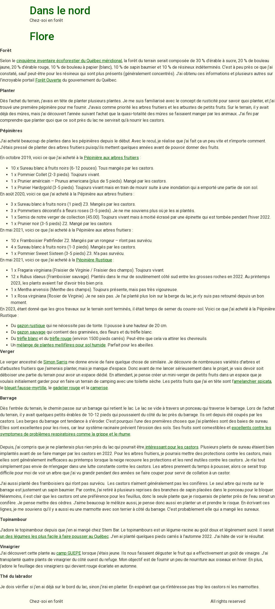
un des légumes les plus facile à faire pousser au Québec (54, 536)
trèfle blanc (27, 338)
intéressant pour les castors (171, 447)
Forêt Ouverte (48, 80)
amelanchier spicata (252, 381)
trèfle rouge (60, 338)
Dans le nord (60, 10)
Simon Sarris (55, 362)
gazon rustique (31, 325)
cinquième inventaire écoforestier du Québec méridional (69, 60)
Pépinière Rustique (94, 259)
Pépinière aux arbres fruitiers (111, 157)
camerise (99, 387)
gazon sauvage (31, 332)
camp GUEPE (68, 553)
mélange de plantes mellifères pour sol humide (61, 345)
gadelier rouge (66, 387)
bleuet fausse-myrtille (25, 387)
